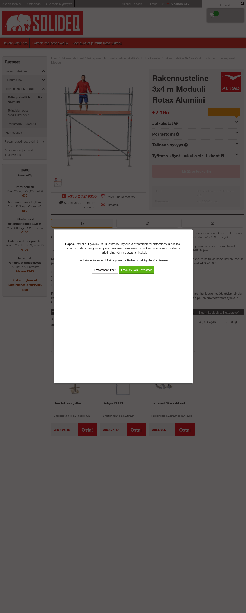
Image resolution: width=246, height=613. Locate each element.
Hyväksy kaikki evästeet (136, 269)
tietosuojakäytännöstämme (147, 260)
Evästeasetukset (105, 269)
